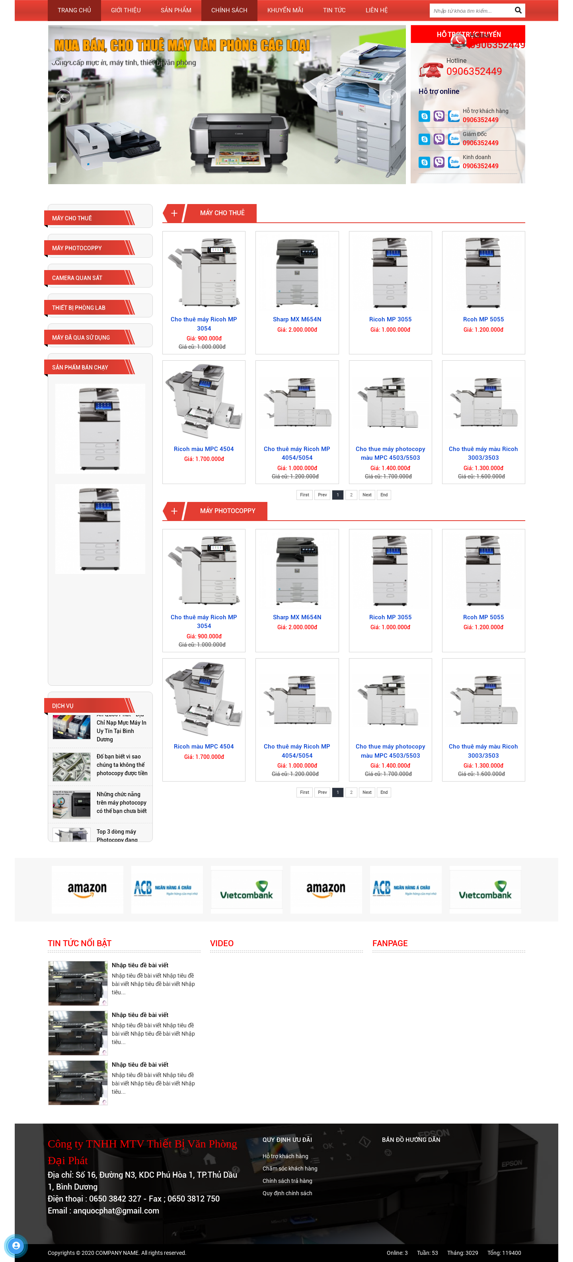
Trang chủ (74, 10)
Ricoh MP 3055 (390, 319)
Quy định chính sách (287, 1193)
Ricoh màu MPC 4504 (204, 449)
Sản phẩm (176, 10)
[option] (100, 727)
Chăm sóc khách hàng (290, 1168)
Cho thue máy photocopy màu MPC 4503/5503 (390, 453)
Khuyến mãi (285, 10)
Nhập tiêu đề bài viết (140, 965)
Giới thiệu (126, 10)
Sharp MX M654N (297, 319)
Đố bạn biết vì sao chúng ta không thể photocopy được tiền (122, 764)
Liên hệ (377, 10)
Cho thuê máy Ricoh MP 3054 (204, 324)
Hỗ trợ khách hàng (285, 1156)
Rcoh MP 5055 (483, 319)
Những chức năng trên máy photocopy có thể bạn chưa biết (122, 802)
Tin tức (334, 10)
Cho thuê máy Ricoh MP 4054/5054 (297, 453)
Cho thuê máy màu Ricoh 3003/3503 (483, 453)
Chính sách (229, 10)
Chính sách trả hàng (287, 1181)
